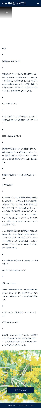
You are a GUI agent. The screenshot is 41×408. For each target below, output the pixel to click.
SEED (20, 366)
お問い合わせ (20, 383)
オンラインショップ (20, 390)
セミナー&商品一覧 (20, 375)
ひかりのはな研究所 (20, 362)
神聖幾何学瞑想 (20, 370)
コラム (20, 379)
